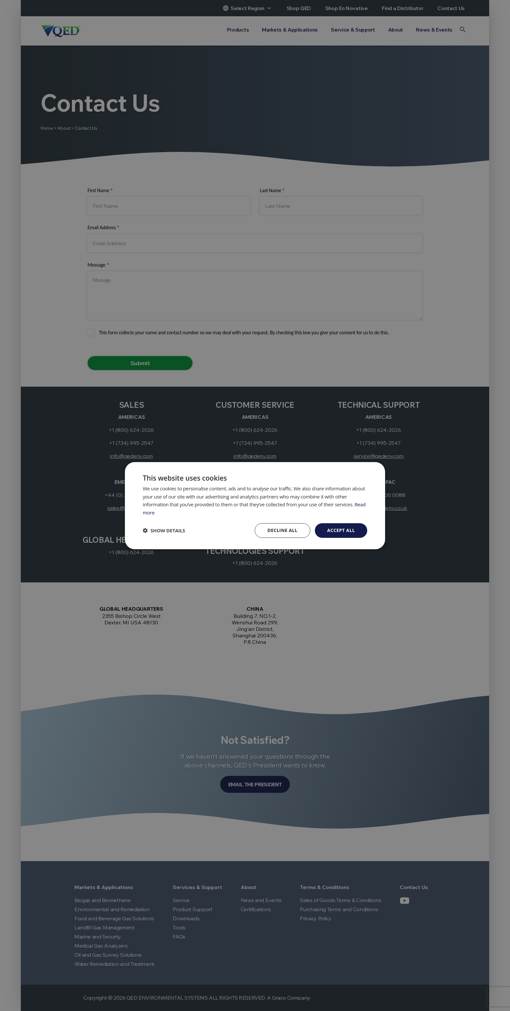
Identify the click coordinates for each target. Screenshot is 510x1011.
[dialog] (255, 505)
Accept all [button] (341, 530)
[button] (164, 530)
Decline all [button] (282, 530)
